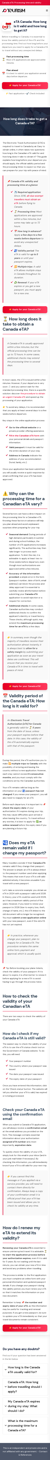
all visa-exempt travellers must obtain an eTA (28, 199)
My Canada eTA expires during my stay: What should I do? (22, 1406)
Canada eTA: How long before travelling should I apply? (23, 1386)
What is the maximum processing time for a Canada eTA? (21, 1425)
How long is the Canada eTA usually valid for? (22, 1369)
